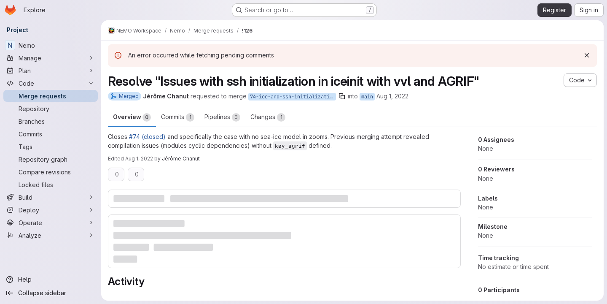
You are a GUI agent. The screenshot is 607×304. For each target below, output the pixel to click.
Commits (177, 117)
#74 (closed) (147, 136)
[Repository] (50, 108)
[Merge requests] (50, 96)
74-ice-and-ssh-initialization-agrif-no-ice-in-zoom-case (293, 96)
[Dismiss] (587, 55)
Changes (267, 117)
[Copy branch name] (342, 96)
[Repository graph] (50, 159)
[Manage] (50, 58)
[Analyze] (50, 235)
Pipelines (222, 117)
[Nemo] (50, 45)
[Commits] (50, 134)
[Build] (50, 197)
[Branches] (50, 121)
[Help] (50, 279)
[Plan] (50, 70)
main (367, 96)
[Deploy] (50, 210)
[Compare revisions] (50, 172)
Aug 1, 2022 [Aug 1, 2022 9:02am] (392, 96)
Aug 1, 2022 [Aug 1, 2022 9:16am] (139, 158)
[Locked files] (50, 184)
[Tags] (50, 146)
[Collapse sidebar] (50, 293)
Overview (132, 117)
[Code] (50, 83)
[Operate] (50, 222)
